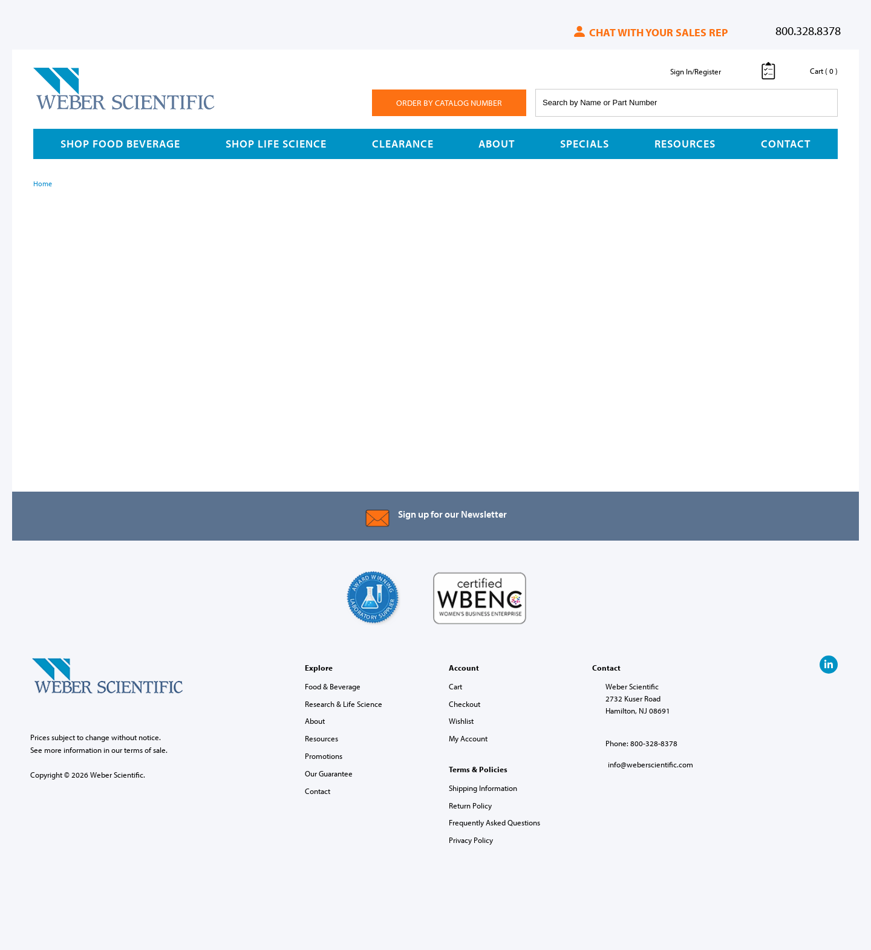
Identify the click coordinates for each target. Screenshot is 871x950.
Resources (685, 144)
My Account (468, 738)
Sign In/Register (695, 71)
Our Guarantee (329, 773)
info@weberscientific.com (650, 764)
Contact (786, 144)
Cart (455, 686)
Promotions (323, 756)
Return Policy (470, 805)
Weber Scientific (61, 108)
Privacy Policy (471, 840)
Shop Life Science (276, 144)
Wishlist (461, 721)
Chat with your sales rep (650, 32)
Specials (584, 144)
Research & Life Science (343, 704)
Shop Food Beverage (120, 144)
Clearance (403, 144)
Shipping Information (483, 788)
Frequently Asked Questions (494, 822)
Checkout (464, 704)
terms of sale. (146, 750)
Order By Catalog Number (449, 102)
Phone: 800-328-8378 (641, 743)
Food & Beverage (332, 686)
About (496, 144)
